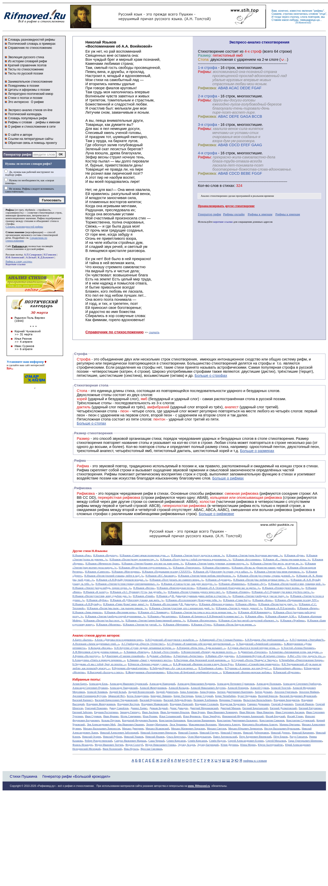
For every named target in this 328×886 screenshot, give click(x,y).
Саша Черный (156, 740)
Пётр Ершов (280, 736)
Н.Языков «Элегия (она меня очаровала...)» (279, 571)
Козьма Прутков (110, 720)
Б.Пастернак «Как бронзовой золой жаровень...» (201, 660)
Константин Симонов (272, 720)
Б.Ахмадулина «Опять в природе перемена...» (98, 660)
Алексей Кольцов (179, 687)
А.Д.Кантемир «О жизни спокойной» (123, 656)
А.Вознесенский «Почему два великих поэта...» (208, 652)
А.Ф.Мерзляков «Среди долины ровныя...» (97, 652)
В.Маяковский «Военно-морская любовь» (247, 672)
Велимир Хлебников (205, 700)
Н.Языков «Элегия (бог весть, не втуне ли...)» (276, 563)
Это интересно (18, 102)
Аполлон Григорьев (285, 691)
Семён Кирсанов (197, 740)
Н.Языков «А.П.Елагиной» (279, 608)
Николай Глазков (188, 732)
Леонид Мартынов (156, 724)
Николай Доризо (280, 732)
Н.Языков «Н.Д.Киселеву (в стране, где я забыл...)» (222, 571)
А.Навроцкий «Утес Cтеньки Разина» (221, 639)
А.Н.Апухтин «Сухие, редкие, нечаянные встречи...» (144, 648)
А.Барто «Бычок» (82, 639)
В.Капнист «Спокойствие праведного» (257, 664)
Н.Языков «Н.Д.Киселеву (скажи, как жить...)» (137, 600)
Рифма (10, 209)
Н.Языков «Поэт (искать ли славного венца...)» (176, 579)
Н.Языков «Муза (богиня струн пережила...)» (145, 567)
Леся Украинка (177, 724)
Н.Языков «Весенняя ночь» (120, 612)
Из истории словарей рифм (27, 61)
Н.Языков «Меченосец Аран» (102, 563)
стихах (228, 186)
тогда (277, 16)
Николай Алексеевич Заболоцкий (119, 732)
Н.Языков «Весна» (144, 588)
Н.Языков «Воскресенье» (201, 620)
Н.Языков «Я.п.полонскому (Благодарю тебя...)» (193, 600)
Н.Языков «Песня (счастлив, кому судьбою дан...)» (101, 596)
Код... (10, 368)
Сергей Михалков (276, 740)
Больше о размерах (257, 451)
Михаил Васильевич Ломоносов (101, 728)
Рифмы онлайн (234, 214)
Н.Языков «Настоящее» (216, 567)
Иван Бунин (198, 712)
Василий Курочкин (150, 700)
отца (322, 13)
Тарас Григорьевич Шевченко (305, 740)
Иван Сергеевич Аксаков (289, 712)
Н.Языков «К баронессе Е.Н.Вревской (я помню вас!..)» (211, 616)
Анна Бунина (207, 691)
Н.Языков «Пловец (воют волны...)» (282, 588)
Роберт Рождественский (98, 740)
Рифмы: (205, 72)
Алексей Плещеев (238, 687)
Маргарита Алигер (229, 724)
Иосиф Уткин (295, 716)
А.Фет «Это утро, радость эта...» (306, 656)
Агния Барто (79, 683)
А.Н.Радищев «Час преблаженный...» (266, 639)
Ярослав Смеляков (151, 748)
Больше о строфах (211, 375)
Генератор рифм (17, 154)
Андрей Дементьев (167, 691)
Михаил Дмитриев (132, 728)
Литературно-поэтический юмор (30, 94)
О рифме (37, 102)
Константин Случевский (300, 720)
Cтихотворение (211, 51)
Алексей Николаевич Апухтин (208, 687)
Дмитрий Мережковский (204, 708)
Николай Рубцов (112, 736)
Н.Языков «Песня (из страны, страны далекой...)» (265, 575)
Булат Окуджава (247, 696)
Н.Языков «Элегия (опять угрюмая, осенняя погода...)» (216, 563)
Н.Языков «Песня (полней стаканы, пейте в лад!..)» (113, 575)
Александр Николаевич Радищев (196, 683)
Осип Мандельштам (199, 736)
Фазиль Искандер (82, 744)
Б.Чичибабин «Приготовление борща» (301, 660)
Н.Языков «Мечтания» (176, 624)
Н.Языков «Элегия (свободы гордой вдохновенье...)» (115, 616)
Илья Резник (150, 716)
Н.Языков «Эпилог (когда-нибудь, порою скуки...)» (101, 588)
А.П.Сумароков (33, 254)
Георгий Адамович (282, 704)
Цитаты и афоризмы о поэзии (29, 90)
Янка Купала (131, 748)
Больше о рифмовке (216, 514)
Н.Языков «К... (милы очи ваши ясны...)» (286, 559)
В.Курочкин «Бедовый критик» (130, 668)
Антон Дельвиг (263, 691)
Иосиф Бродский (275, 716)
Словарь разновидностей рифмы (31, 39)
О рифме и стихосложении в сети (31, 126)
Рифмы (110, 474)
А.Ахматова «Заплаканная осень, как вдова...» (295, 652)
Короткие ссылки (15, 264)
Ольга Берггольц (176, 736)
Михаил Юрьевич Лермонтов (245, 728)
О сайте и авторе (20, 135)
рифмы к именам (48, 122)
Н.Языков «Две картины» (162, 616)
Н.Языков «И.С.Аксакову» (160, 575)
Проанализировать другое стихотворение (226, 206)
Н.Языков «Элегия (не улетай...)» (142, 624)
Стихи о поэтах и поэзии (25, 98)
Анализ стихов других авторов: (96, 635)
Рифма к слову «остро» (19, 261)
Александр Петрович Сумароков (235, 683)
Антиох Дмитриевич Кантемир (234, 691)
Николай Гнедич (209, 732)
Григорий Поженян (96, 708)
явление (307, 10)
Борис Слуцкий (204, 696)
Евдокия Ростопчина (106, 712)
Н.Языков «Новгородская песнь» (175, 588)
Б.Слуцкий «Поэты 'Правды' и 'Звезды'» (254, 660)
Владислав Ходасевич (232, 704)
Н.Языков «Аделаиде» (218, 579)
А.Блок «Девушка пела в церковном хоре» (119, 639)
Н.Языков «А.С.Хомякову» (153, 612)
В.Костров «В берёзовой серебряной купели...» (194, 672)
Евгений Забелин (82, 712)
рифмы (318, 10)
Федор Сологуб (134, 744)
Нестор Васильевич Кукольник (282, 728)
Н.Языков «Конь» (262, 600)
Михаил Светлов (216, 728)
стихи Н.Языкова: (95, 551)
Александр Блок (98, 683)
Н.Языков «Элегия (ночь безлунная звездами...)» (254, 555)
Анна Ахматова (189, 691)
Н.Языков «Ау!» (256, 583)
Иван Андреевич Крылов (174, 712)
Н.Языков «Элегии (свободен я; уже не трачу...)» (260, 596)
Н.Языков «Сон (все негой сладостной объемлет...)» (248, 620)
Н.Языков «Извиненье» (232, 583)
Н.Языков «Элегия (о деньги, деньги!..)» (239, 608)
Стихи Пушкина (23, 776)
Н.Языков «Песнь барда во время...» (234, 624)
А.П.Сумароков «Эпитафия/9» (307, 639)
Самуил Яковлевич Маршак (130, 740)
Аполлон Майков (309, 691)
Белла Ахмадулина (137, 696)
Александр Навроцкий (162, 683)
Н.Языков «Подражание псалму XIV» (296, 600)
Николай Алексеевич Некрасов (158, 732)
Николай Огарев (91, 736)
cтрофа (210, 68)
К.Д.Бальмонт (46, 257)
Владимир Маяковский (154, 704)
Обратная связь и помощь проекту (32, 143)
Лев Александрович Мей (101, 724)
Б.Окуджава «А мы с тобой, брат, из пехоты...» (99, 664)
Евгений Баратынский (255, 708)
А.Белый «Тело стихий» (165, 652)
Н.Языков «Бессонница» (247, 559)
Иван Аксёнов (150, 712)
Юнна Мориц (248, 744)
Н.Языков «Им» (254, 616)
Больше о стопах (91, 423)
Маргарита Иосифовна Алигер (259, 724)
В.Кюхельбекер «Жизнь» (287, 668)
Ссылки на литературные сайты (30, 139)
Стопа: (203, 59)
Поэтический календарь (25, 114)
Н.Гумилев (49, 254)
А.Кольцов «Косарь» (100, 648)
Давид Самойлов (118, 708)
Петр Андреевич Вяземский (255, 736)
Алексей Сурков (259, 687)
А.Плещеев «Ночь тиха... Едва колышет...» (200, 648)
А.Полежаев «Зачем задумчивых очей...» (95, 643)
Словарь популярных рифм (27, 118)
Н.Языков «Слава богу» (236, 600)
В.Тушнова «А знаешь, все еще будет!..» (248, 668)
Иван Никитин (265, 712)
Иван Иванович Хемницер (222, 712)
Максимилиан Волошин (202, 724)
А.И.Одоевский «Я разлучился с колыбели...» (171, 639)
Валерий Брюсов (267, 696)
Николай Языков (155, 736)
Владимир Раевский (181, 704)
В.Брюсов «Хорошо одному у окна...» (149, 664)
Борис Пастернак (183, 696)
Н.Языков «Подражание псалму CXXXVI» (166, 571)
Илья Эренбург (211, 716)
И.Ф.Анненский (15, 257)
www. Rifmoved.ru (199, 786)
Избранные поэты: (86, 679)
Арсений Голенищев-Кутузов (89, 696)
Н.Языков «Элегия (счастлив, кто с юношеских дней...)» (181, 608)
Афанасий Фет (116, 696)
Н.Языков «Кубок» (97, 600)
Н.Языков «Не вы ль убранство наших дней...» (258, 567)
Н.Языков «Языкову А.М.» (280, 616)
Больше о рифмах (228, 478)
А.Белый (31, 257)
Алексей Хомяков (97, 691)
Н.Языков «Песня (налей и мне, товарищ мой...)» (296, 583)
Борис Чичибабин (225, 696)
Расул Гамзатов (298, 736)
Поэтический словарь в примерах (31, 44)
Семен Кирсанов (176, 740)
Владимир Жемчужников (100, 704)
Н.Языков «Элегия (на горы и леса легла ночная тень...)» (203, 612)
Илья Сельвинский (170, 716)
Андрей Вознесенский (141, 691)
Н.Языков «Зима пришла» (87, 612)
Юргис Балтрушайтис (270, 744)
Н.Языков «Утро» (201, 624)
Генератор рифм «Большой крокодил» (76, 776)
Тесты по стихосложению (26, 69)
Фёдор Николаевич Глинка (160, 744)
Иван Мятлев (247, 712)
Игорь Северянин (131, 716)
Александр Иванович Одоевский (128, 683)
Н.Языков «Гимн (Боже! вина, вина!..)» (125, 604)
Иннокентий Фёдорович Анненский (243, 716)
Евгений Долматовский (283, 708)
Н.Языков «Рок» (81, 555)
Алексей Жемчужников (153, 687)
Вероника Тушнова (230, 700)
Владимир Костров (128, 704)
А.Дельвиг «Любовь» (158, 656)
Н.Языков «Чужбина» (292, 620)
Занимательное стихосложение (30, 81)
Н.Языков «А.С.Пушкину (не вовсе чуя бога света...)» (283, 592)
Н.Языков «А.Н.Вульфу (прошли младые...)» (121, 579)
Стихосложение (15, 232)
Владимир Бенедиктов (286, 700)
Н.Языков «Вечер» (308, 608)
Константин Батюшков (172, 720)
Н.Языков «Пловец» (237, 592)
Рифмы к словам (20, 122)
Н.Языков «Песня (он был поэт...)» (104, 620)
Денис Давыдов (179, 708)
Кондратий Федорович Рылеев (139, 720)
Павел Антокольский (225, 736)
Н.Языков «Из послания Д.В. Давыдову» (173, 604)
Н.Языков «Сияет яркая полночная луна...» (144, 555)
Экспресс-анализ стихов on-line (30, 110)
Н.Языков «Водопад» (105, 555)
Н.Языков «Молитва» (108, 624)
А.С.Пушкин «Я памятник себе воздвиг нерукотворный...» (200, 643)
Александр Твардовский (124, 687)
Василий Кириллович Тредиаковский (116, 700)
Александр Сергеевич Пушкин (90, 687)
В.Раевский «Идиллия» (286, 672)
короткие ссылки (223, 221)
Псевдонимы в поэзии (23, 85)
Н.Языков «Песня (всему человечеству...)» (133, 559)
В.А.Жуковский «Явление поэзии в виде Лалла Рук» (203, 664)
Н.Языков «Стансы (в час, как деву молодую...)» (188, 583)
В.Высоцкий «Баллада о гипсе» (105, 672)
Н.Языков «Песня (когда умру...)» (277, 604)
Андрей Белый (117, 691)
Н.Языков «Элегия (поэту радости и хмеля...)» (197, 555)
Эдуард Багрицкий (208, 744)
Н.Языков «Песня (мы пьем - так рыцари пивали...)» (117, 608)
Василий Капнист (82, 700)
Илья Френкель (192, 716)
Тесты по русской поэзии (25, 73)
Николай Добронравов (256, 732)
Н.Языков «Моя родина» (126, 571)
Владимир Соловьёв (206, 704)
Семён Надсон (217, 740)
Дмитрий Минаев (230, 708)
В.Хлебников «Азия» (210, 668)
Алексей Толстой (280, 687)
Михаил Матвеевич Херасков (188, 728)
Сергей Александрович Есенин (246, 740)
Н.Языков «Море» (245, 604)
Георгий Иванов (304, 704)
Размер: (205, 55)
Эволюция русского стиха (26, 57)
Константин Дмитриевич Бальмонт (237, 720)
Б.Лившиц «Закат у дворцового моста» (149, 660)
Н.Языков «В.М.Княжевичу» (254, 612)
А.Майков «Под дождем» (219, 656)
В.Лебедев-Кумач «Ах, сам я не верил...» (173, 668)
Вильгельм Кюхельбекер (257, 700)
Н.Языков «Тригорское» (186, 567)
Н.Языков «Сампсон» (97, 571)
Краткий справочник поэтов (27, 65)
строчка (288, 13)
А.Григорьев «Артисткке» (188, 656)
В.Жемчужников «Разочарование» (145, 672)
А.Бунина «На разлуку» (86, 656)
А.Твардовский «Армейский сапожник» (259, 643)
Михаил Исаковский (157, 728)
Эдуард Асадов (186, 744)
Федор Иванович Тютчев (109, 744)
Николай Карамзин (303, 732)
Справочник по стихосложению (30, 48)
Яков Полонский (112, 748)
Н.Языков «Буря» (294, 555)
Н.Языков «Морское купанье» (216, 604)
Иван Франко (110, 716)
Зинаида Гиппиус (130, 712)
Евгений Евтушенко (310, 708)
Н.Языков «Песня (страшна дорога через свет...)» (196, 592)
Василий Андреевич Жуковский (297, 696)
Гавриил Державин (258, 704)
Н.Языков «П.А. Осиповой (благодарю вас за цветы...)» (228, 588)
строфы (10, 223)
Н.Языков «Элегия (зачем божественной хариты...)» (155, 620)
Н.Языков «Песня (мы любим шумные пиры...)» (261, 579)
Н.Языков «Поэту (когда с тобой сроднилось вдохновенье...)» (195, 559)
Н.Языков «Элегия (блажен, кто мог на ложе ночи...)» (152, 563)
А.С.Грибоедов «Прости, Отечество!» (143, 643)
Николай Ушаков (133, 736)
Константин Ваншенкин (201, 720)
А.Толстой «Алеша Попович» (298, 648)
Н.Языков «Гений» (143, 596)
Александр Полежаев (268, 683)
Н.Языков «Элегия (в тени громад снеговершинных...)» (127, 583)
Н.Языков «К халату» (95, 592)
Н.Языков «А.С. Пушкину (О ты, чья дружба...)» (138, 592)
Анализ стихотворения (214, 195)
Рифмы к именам (260, 214)
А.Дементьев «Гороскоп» (252, 652)
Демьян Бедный (158, 708)
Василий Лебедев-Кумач (177, 700)
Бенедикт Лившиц (161, 696)
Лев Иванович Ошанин (130, 724)
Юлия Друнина (229, 744)
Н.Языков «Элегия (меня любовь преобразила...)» (206, 575)
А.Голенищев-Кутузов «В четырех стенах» (260, 656)
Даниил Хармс (138, 708)
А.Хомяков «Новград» (136, 652)
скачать (154, 332)
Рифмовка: (207, 88)
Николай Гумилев (230, 732)
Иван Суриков (93, 716)
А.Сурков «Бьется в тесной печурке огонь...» (253, 648)
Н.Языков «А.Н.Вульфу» (86, 604)
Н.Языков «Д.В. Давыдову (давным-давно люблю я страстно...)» (193, 596)
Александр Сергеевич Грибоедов (302, 683)
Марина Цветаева (289, 724)
